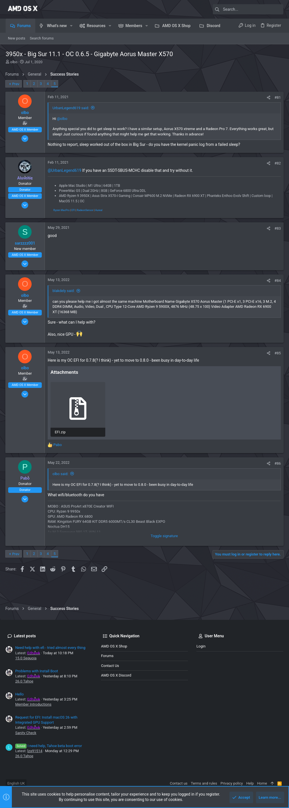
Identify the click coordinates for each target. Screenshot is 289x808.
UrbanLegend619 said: (71, 108)
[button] (71, 25)
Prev (16, 84)
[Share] (268, 97)
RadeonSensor (85, 210)
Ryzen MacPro (62, 210)
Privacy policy (231, 783)
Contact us (110, 666)
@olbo (62, 119)
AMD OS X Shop (114, 646)
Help (250, 783)
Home (262, 783)
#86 (277, 463)
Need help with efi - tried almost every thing (50, 647)
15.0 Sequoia (25, 658)
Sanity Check (25, 733)
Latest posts (25, 636)
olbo (13, 62)
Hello (19, 694)
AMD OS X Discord (116, 675)
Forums (107, 656)
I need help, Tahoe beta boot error (48, 746)
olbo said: (61, 473)
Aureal (99, 210)
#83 (277, 228)
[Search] (248, 9)
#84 (277, 280)
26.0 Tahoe (24, 681)
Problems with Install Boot (36, 671)
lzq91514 (34, 751)
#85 (277, 353)
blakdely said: (64, 291)
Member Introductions (33, 704)
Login (200, 646)
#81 (277, 97)
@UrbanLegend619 (65, 170)
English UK (16, 783)
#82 (277, 163)
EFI (73, 210)
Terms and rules (204, 783)
